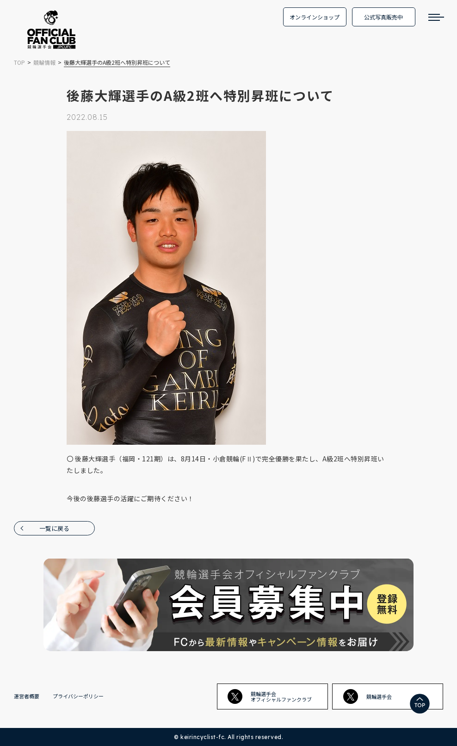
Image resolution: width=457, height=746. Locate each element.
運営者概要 (26, 696)
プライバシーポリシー (78, 696)
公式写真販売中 (383, 17)
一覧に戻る (54, 528)
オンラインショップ (315, 17)
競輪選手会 (367, 696)
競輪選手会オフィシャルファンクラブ (270, 696)
